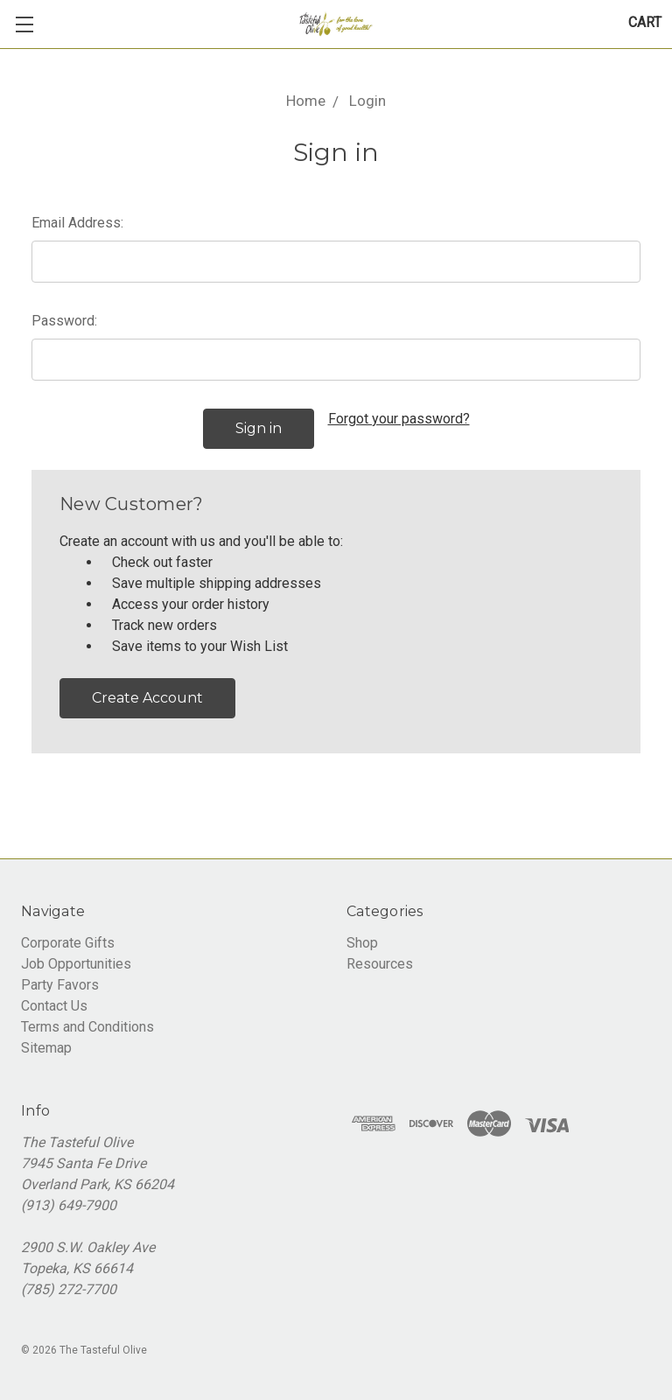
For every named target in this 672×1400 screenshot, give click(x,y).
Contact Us (54, 1006)
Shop (362, 942)
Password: (64, 320)
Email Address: (77, 222)
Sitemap (46, 1048)
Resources (379, 964)
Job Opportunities (76, 964)
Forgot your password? (399, 418)
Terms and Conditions (87, 1026)
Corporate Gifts (68, 942)
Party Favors (60, 984)
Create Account (147, 698)
